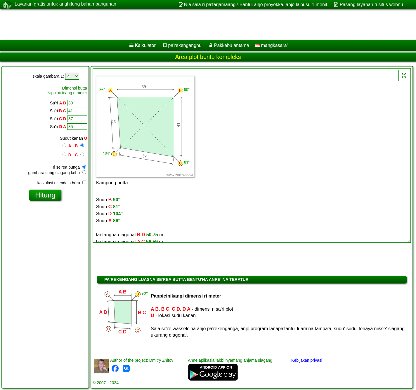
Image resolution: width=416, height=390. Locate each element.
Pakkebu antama (231, 45)
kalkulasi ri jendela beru (61, 183)
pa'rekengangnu (185, 45)
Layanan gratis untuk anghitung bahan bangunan (65, 4)
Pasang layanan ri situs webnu (371, 4)
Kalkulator (145, 45)
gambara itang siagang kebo (57, 172)
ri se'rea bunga (69, 167)
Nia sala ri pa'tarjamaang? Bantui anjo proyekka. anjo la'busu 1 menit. (256, 4)
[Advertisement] (177, 24)
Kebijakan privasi (306, 360)
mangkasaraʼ (271, 45)
